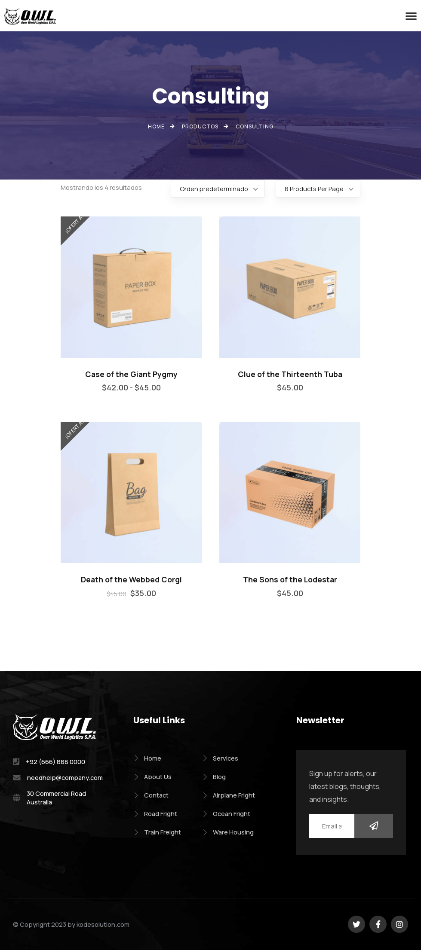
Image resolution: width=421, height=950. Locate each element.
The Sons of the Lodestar (290, 579)
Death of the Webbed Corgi (131, 579)
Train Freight (157, 832)
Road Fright (155, 813)
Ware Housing (228, 832)
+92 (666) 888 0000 (55, 761)
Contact (151, 795)
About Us (152, 776)
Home (147, 758)
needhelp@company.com (65, 777)
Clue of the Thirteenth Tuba (290, 374)
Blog (214, 776)
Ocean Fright (226, 813)
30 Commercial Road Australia (56, 797)
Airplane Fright (228, 795)
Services (220, 758)
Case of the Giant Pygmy (131, 374)
